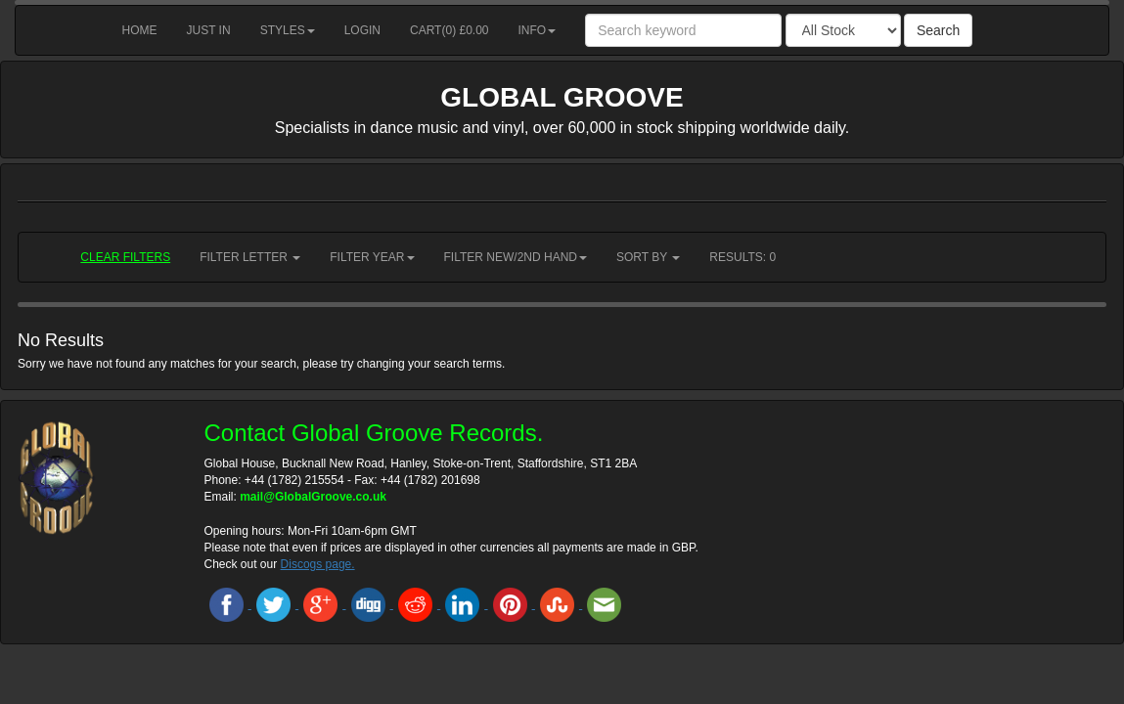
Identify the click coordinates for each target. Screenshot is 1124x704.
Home (139, 30)
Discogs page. (318, 564)
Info (537, 30)
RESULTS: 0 (742, 257)
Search (938, 30)
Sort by (648, 257)
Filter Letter (250, 257)
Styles (287, 30)
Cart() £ (449, 30)
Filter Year (372, 257)
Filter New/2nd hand (515, 257)
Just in (209, 30)
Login (362, 30)
